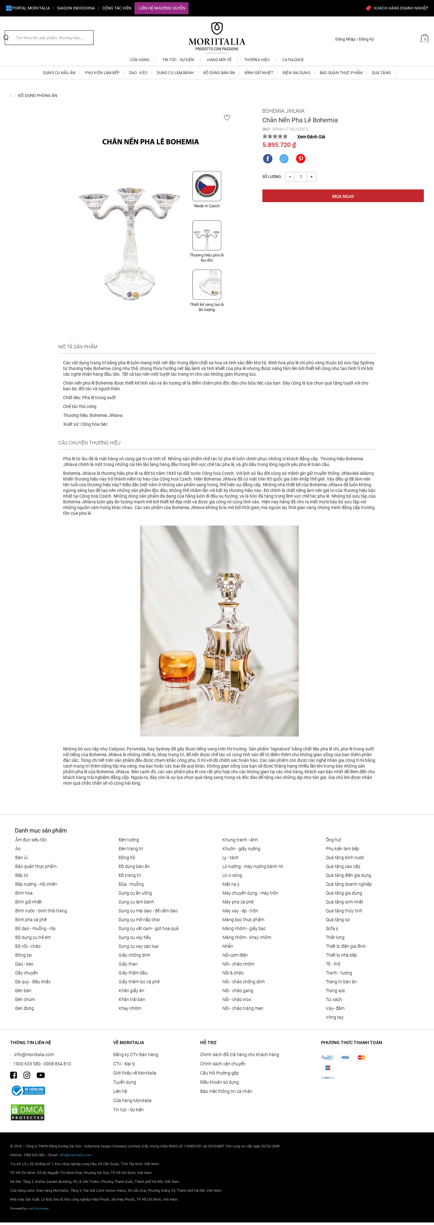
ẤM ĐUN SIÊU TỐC (31, 839)
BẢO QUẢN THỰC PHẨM (35, 866)
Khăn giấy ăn (131, 990)
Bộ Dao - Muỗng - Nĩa (35, 928)
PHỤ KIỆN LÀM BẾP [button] (102, 73)
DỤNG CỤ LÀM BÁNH (136, 901)
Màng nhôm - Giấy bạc (244, 928)
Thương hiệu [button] (257, 60)
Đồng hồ (127, 857)
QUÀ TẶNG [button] (381, 73)
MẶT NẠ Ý (231, 884)
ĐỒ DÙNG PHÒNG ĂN (37, 95)
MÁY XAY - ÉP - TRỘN (240, 910)
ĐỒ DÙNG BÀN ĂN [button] (219, 73)
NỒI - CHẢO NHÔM (238, 964)
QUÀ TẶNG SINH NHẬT (344, 901)
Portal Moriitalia (28, 8)
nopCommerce (38, 1208)
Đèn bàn (23, 990)
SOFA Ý (332, 928)
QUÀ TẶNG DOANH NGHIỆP (349, 884)
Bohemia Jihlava (283, 111)
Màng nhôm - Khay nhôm (246, 937)
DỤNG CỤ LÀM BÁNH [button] (175, 73)
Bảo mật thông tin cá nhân (226, 1091)
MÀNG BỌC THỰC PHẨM (243, 919)
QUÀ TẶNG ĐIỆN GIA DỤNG (348, 875)
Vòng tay (335, 1017)
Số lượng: (272, 177)
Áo (18, 848)
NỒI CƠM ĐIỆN (235, 955)
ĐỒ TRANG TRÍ (130, 875)
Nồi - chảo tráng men (242, 1008)
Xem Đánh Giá (311, 136)
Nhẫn (227, 946)
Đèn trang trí (131, 848)
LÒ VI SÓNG (232, 875)
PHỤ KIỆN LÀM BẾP (342, 848)
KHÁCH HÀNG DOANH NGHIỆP (396, 8)
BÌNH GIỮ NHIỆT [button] (259, 73)
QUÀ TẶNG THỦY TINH (344, 910)
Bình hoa (24, 893)
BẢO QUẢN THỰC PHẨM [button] (341, 73)
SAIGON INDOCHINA (76, 8)
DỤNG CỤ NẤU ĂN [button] (59, 73)
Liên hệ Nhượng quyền (162, 8)
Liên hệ (120, 1091)
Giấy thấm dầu (133, 972)
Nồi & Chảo (233, 972)
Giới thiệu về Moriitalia (134, 1072)
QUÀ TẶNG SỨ (338, 919)
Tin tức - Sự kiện (128, 1109)
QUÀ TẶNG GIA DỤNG (344, 893)
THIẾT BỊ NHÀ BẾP (341, 955)
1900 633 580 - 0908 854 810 (42, 1063)
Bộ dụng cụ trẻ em (33, 937)
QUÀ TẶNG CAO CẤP (343, 866)
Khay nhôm (130, 1008)
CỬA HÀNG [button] (140, 60)
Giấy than (128, 964)
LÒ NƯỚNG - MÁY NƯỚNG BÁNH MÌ (252, 866)
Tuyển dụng (124, 1082)
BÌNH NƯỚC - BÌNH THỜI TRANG (41, 910)
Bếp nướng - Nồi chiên (36, 884)
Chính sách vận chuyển (223, 1063)
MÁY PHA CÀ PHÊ (237, 901)
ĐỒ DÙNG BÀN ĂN (134, 866)
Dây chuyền (26, 972)
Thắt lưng (335, 937)
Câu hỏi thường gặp (219, 1072)
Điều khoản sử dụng (219, 1082)
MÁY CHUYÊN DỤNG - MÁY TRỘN (250, 893)
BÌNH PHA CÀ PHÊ (31, 919)
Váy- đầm (335, 1008)
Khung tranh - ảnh (240, 839)
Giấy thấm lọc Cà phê (139, 981)
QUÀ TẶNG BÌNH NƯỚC (345, 857)
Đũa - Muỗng (131, 884)
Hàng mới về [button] (219, 60)
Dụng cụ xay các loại (139, 946)
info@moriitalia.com (33, 1054)
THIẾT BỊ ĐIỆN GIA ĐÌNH (346, 946)
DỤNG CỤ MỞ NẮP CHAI (139, 919)
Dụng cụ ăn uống (135, 893)
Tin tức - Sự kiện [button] (178, 60)
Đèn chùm (25, 999)
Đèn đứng (24, 1008)
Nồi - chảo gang (237, 990)
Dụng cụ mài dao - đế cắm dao (148, 910)
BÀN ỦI (21, 857)
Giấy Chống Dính (134, 955)
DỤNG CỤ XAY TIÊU (135, 937)
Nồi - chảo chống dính (243, 981)
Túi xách (334, 999)
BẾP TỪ (21, 875)
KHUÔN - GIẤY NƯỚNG (241, 848)
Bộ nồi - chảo (28, 946)
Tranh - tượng (339, 972)
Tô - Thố (333, 964)
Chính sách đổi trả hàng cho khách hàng (239, 1054)
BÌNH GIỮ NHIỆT (28, 901)
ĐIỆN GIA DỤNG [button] (296, 73)
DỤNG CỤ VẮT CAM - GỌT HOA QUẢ (149, 928)
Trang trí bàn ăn (341, 981)
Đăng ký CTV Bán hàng (135, 1054)
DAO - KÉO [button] (138, 73)
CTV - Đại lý (124, 1063)
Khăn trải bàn (132, 999)
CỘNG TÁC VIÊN (116, 8)
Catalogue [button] (293, 60)
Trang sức (335, 990)
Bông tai (23, 955)
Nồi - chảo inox (236, 999)
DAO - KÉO (24, 964)
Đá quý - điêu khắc (33, 981)
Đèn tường (129, 839)
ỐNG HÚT (333, 839)
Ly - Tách (230, 857)
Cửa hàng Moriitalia (132, 1100)
